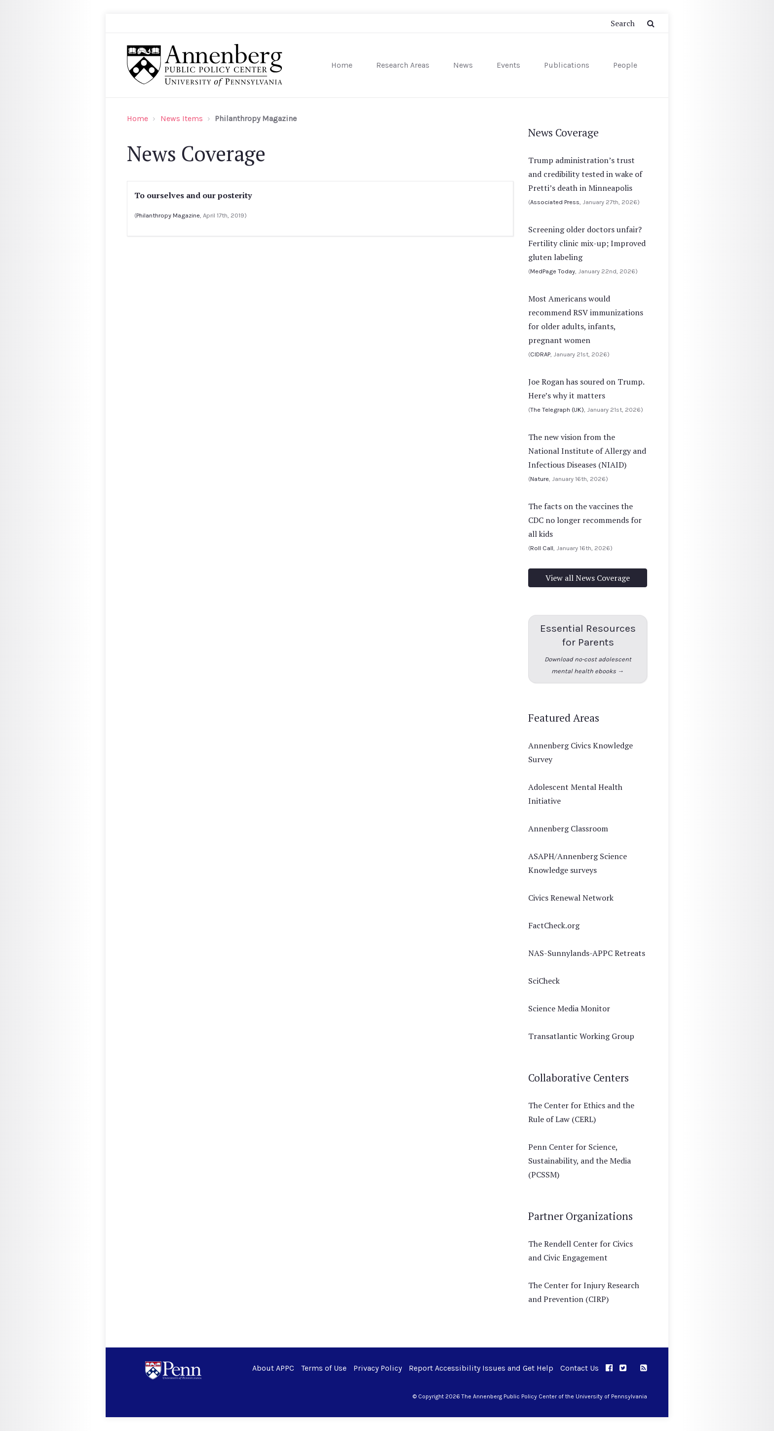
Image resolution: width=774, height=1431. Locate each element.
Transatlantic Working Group (581, 1036)
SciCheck (544, 980)
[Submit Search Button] (651, 23)
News (463, 65)
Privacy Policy (377, 1368)
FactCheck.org (554, 925)
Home (341, 65)
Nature (539, 478)
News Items (181, 118)
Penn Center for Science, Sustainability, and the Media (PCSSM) (579, 1160)
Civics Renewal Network (571, 897)
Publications (566, 65)
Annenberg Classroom (568, 828)
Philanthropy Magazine (168, 215)
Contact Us (579, 1368)
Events (508, 65)
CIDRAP (540, 354)
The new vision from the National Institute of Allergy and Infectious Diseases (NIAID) (587, 451)
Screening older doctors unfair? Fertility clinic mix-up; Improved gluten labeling (587, 243)
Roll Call (541, 548)
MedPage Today (552, 271)
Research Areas (402, 65)
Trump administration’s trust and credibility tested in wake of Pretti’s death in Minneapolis (585, 174)
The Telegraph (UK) (557, 409)
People (625, 65)
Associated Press (555, 202)
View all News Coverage (587, 577)
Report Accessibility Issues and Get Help (481, 1368)
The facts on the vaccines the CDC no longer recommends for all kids (585, 520)
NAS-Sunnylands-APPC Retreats (586, 953)
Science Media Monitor (569, 1008)
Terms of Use (324, 1368)
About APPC (273, 1368)
